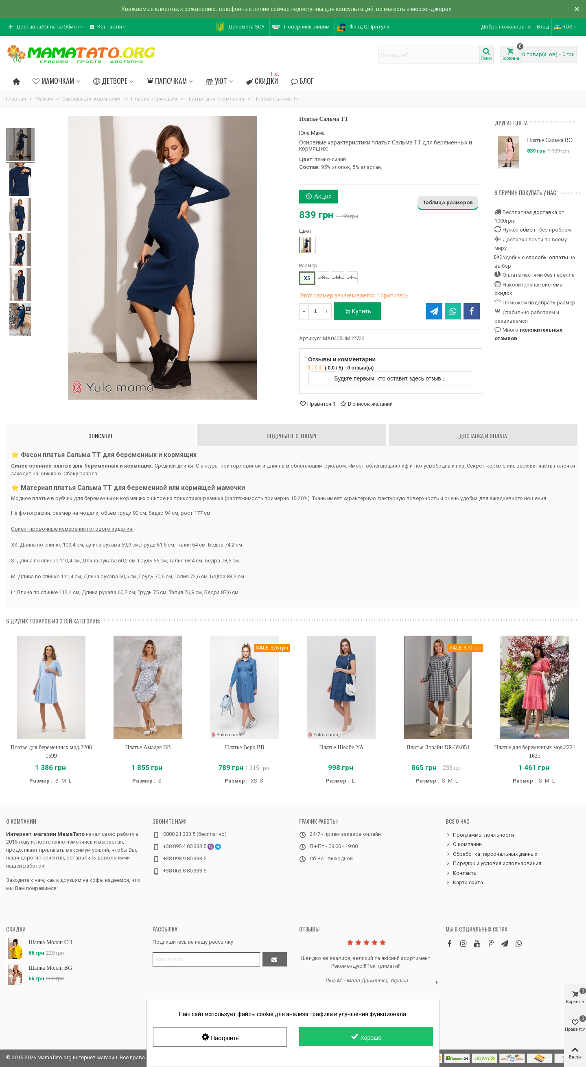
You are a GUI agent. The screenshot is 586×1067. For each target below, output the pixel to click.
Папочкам (166, 80)
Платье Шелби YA (341, 747)
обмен (527, 230)
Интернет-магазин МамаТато (45, 834)
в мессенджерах (429, 9)
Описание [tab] (100, 435)
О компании (21, 821)
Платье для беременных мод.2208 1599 (51, 751)
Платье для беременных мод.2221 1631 (534, 751)
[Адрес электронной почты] (206, 959)
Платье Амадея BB (148, 747)
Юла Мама (312, 133)
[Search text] (428, 54)
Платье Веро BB (245, 747)
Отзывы (309, 929)
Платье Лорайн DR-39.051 (438, 747)
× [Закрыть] (576, 9)
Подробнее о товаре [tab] (292, 435)
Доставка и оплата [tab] (483, 435)
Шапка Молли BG (50, 968)
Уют (216, 80)
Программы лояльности (480, 835)
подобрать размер (551, 303)
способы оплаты (547, 257)
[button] (46, 27)
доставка (545, 212)
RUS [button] (565, 27)
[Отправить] (274, 959)
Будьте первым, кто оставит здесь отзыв (389, 378)
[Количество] (315, 311)
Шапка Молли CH (50, 942)
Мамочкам (53, 80)
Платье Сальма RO (550, 140)
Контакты (462, 873)
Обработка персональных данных (491, 854)
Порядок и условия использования (493, 863)
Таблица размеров (448, 202)
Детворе (110, 80)
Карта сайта (464, 883)
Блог (302, 80)
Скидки (263, 79)
